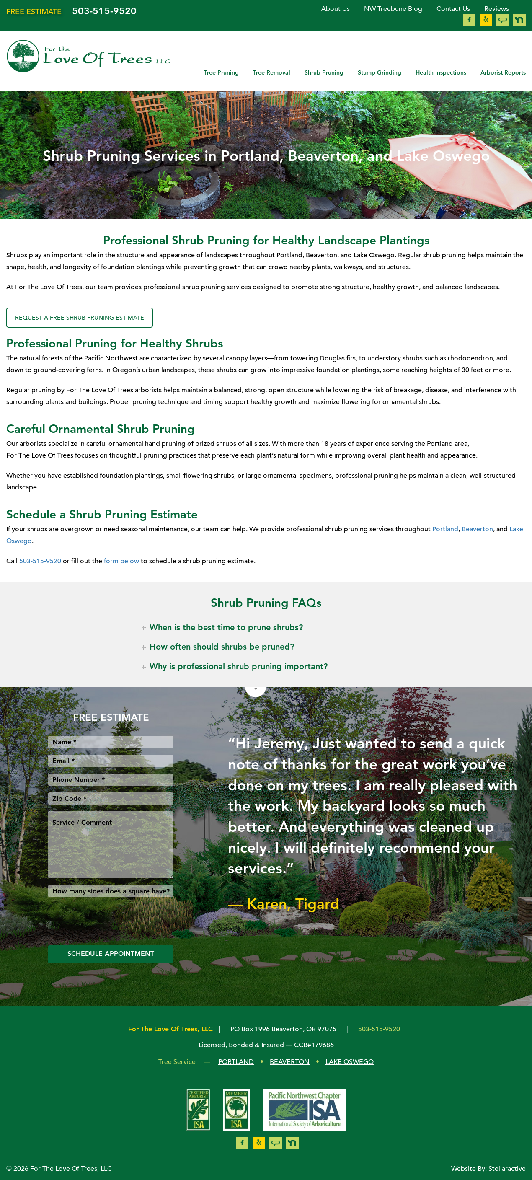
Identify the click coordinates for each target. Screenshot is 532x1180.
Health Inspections (441, 72)
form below (121, 561)
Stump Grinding (379, 72)
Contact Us (453, 9)
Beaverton (477, 529)
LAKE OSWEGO (349, 1062)
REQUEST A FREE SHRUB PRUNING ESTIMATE (79, 317)
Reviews (496, 9)
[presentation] (112, 920)
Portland (445, 529)
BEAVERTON (290, 1062)
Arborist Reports (503, 72)
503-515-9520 (104, 11)
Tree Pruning (221, 72)
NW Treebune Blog (393, 9)
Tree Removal (271, 72)
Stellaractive (507, 1168)
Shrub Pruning (324, 72)
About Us (335, 9)
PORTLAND (236, 1062)
